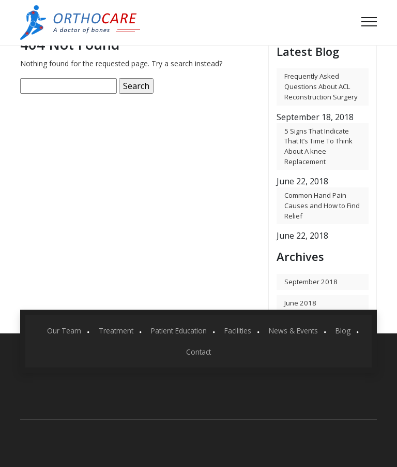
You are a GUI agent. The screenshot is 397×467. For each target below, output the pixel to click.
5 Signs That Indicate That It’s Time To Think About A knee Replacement (318, 146)
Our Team (64, 330)
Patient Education (179, 330)
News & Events (293, 330)
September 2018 (311, 281)
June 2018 (300, 303)
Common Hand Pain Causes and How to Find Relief (322, 205)
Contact (198, 351)
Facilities (237, 330)
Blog (342, 330)
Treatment (116, 330)
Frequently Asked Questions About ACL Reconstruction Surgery (321, 86)
